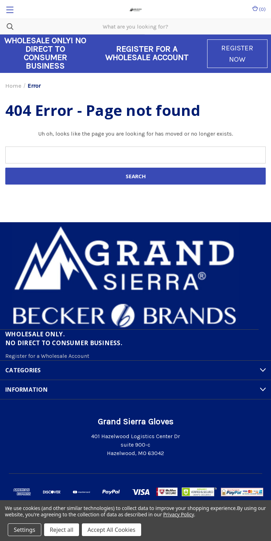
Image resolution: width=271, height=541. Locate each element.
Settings (24, 530)
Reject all (61, 530)
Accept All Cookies (112, 530)
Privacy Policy (178, 514)
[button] (237, 53)
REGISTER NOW (237, 53)
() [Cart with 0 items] (259, 9)
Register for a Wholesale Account (47, 356)
